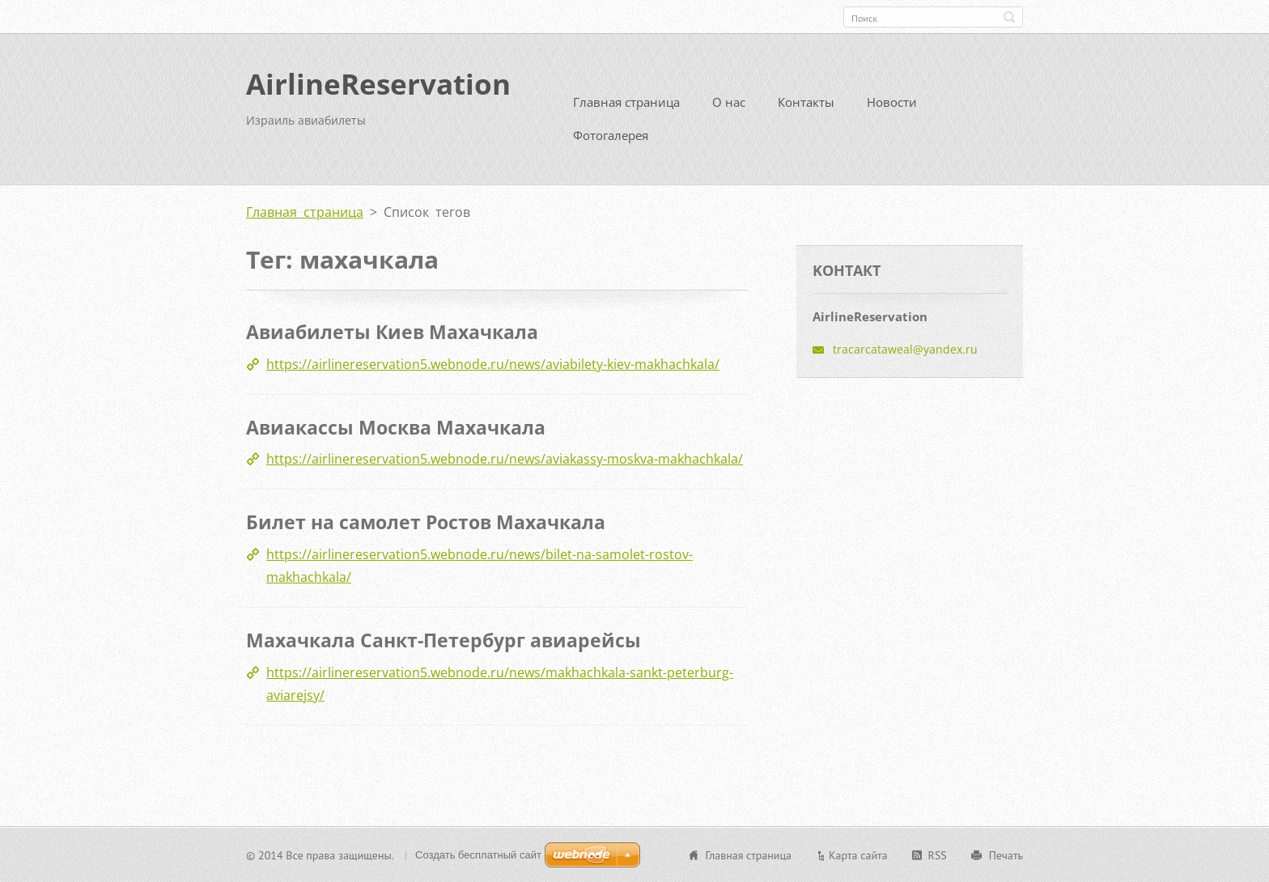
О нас (728, 102)
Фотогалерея (610, 135)
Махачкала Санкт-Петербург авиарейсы (443, 639)
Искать (1009, 17)
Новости (892, 102)
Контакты (806, 102)
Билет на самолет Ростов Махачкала (425, 522)
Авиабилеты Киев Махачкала (392, 332)
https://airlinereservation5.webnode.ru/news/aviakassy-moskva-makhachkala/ (504, 459)
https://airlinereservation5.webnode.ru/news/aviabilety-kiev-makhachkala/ (492, 363)
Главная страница (626, 102)
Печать (1006, 854)
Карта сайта (858, 854)
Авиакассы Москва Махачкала (395, 426)
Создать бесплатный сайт (478, 854)
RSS (937, 854)
